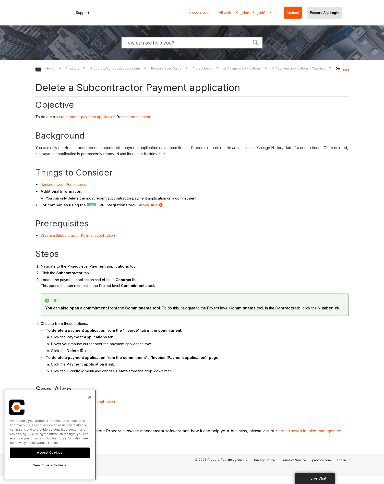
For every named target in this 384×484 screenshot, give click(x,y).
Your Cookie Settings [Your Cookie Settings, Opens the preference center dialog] (50, 465)
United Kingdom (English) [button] (244, 13)
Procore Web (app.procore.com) (115, 68)
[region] (50, 435)
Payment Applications (242, 68)
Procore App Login (324, 13)
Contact (293, 13)
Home (51, 68)
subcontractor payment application (85, 117)
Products (73, 68)
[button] (256, 42)
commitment (139, 117)
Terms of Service (293, 460)
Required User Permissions (63, 184)
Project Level (202, 68)
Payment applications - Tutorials (298, 68)
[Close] (89, 397)
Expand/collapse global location (346, 67)
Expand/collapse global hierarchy (41, 69)
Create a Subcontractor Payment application (77, 235)
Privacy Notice (264, 460)
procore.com (199, 12)
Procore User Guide (166, 68)
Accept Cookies (49, 452)
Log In (341, 460)
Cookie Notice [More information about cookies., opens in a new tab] (47, 443)
